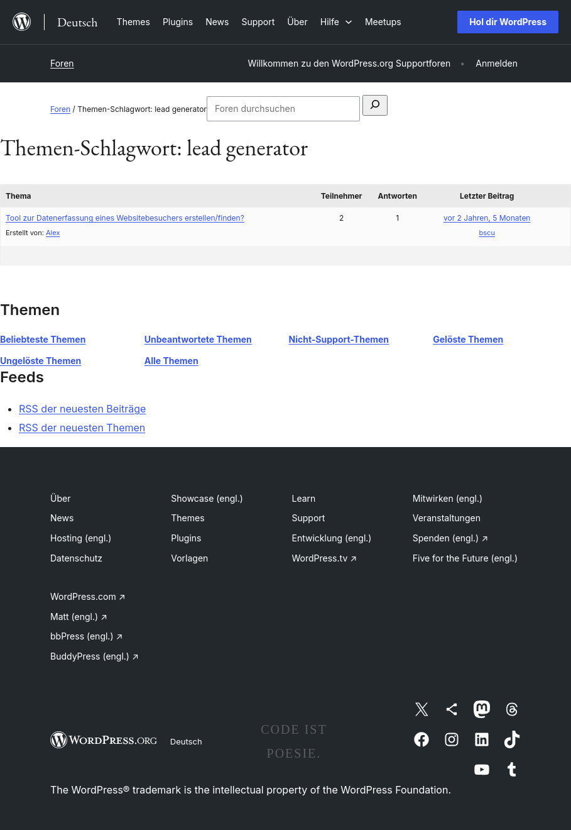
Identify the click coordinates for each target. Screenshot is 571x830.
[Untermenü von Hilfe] (336, 21)
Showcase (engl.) (207, 498)
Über (60, 498)
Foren (62, 63)
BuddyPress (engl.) (94, 656)
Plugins (186, 538)
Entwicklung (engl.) (332, 538)
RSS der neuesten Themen (82, 427)
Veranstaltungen (447, 517)
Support (308, 517)
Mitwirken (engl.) (447, 498)
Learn (304, 498)
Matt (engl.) (78, 616)
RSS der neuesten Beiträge (82, 408)
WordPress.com (88, 596)
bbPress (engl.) (86, 636)
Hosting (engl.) (80, 538)
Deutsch (186, 741)
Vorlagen (189, 558)
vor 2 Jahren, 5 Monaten (486, 218)
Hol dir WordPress (508, 21)
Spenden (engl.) (450, 538)
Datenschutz (76, 558)
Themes (187, 517)
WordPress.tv (324, 558)
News (61, 517)
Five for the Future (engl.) (465, 558)
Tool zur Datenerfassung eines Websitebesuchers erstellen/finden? (125, 218)
